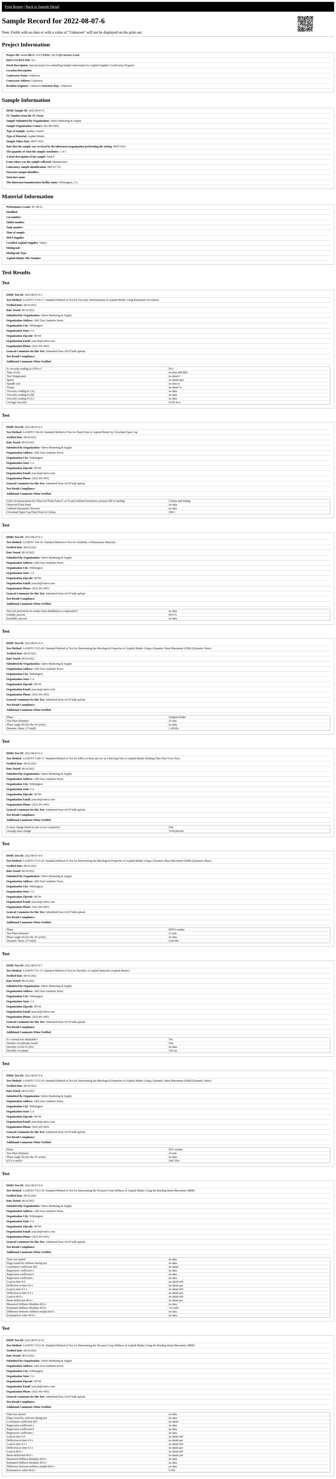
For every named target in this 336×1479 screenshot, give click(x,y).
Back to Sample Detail (42, 7)
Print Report (14, 7)
